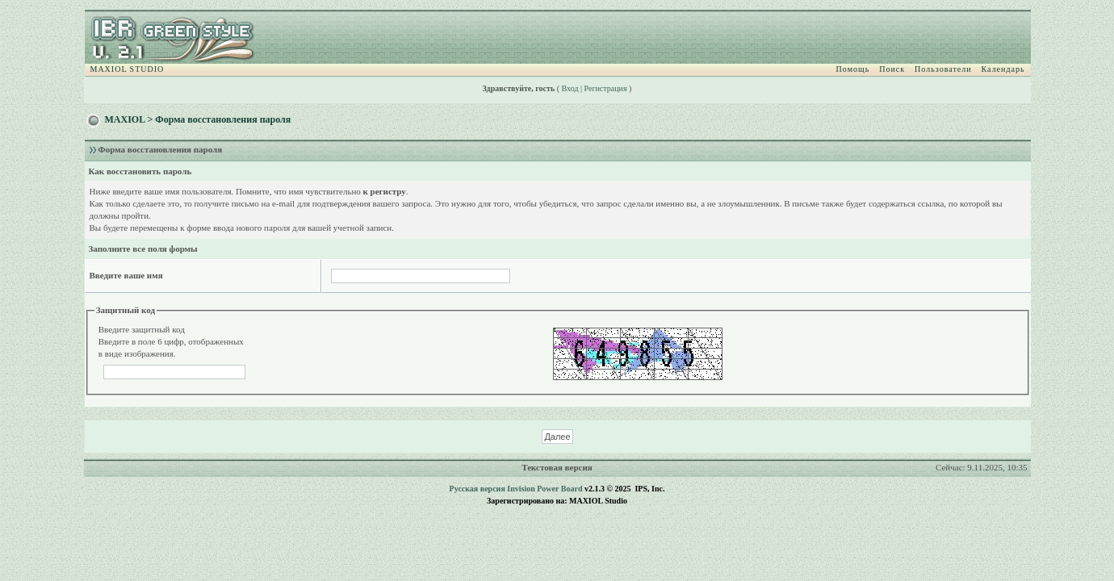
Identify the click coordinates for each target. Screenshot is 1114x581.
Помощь (853, 69)
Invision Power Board (544, 488)
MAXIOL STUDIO (127, 69)
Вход (570, 88)
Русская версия (477, 488)
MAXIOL (125, 119)
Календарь (1003, 69)
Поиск (892, 69)
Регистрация (605, 88)
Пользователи (943, 69)
